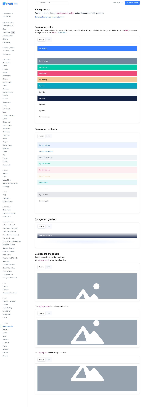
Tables (5, 195)
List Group (6, 109)
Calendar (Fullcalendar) (11, 235)
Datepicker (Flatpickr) (10, 228)
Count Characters (9, 268)
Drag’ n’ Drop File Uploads (12, 241)
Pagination (6, 129)
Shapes (5, 142)
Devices (6, 95)
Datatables (6, 198)
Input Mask (6, 255)
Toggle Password (9, 265)
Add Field (6, 261)
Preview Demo (132, 2)
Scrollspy (6, 187)
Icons (5, 105)
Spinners (6, 148)
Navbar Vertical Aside (10, 183)
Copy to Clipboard (9, 251)
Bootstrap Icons (8, 51)
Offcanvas (6, 122)
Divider (5, 99)
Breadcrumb (7, 76)
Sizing (5, 346)
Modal (5, 119)
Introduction (7, 16)
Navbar (5, 173)
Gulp (4, 29)
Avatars (5, 69)
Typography (7, 165)
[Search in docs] (52, 3)
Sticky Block (7, 314)
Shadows (6, 343)
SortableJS (6, 311)
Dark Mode (9, 32)
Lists (4, 112)
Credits (5, 39)
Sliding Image (7, 145)
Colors (5, 333)
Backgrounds (8, 326)
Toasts (5, 158)
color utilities (62, 33)
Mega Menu (7, 180)
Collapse (6, 89)
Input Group (7, 216)
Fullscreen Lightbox (9, 301)
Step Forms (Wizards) (10, 258)
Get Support (117, 2)
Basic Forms (7, 210)
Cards (5, 86)
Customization (8, 36)
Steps (5, 152)
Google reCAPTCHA (10, 278)
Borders (5, 329)
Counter (5, 289)
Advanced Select (9, 225)
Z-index (5, 353)
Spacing (5, 349)
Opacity (5, 356)
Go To (5, 318)
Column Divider (8, 92)
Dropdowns (7, 102)
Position (5, 339)
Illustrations (7, 54)
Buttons (5, 79)
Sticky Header (8, 202)
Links (4, 336)
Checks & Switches (9, 213)
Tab (4, 155)
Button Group (7, 82)
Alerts (5, 66)
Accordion (6, 62)
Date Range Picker (9, 231)
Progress (6, 135)
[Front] (7, 3)
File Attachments (9, 238)
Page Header (7, 125)
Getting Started (8, 26)
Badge (5, 72)
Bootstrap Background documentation (49, 17)
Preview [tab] (41, 39)
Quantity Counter (8, 248)
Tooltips (5, 162)
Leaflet (5, 304)
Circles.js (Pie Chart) (10, 293)
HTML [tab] (48, 39)
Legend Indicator (9, 115)
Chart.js (5, 286)
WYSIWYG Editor (9, 245)
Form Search (7, 271)
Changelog (6, 42)
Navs (4, 177)
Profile (5, 138)
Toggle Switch (8, 275)
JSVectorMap (7, 308)
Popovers (6, 132)
